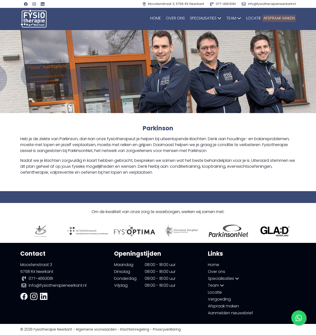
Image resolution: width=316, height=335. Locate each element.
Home (146, 18)
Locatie (244, 18)
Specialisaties (196, 18)
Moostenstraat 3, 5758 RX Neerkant (174, 4)
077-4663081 (41, 278)
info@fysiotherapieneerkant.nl (57, 285)
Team (224, 18)
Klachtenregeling (134, 329)
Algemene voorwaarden (96, 329)
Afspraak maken (276, 18)
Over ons (166, 18)
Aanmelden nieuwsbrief (230, 313)
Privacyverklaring (167, 329)
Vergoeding (219, 299)
